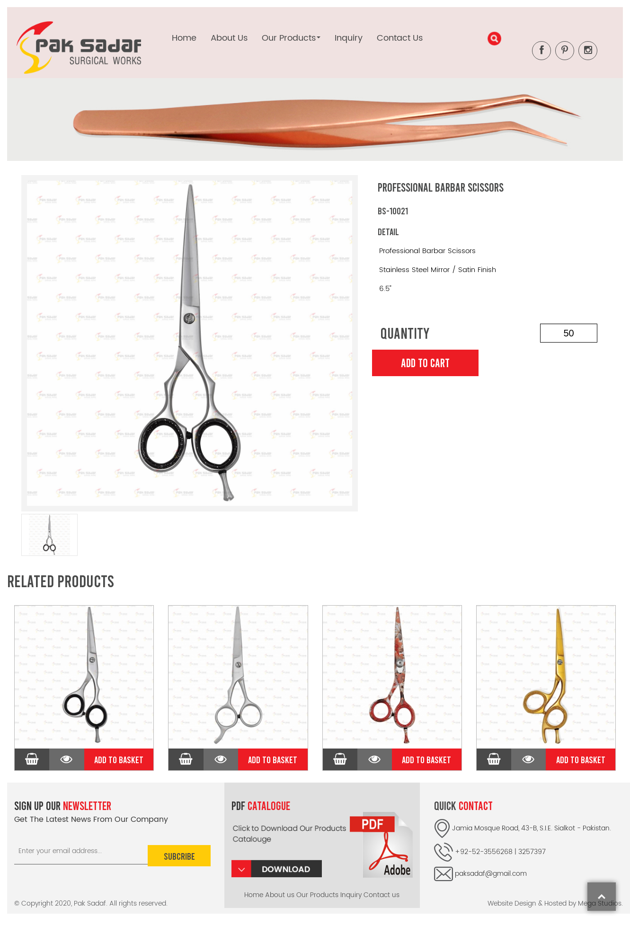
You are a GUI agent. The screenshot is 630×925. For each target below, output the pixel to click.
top (601, 896)
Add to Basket (118, 759)
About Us (229, 38)
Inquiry (349, 38)
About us (279, 895)
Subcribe (179, 855)
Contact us (381, 895)
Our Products (317, 895)
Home (184, 38)
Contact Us (400, 38)
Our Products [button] (291, 38)
